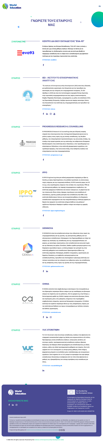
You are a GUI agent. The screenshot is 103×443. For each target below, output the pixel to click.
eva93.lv (54, 60)
